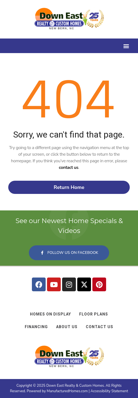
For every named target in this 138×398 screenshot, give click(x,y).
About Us (67, 327)
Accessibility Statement (109, 391)
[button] (126, 45)
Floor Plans (93, 314)
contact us (68, 167)
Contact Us (99, 327)
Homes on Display (50, 314)
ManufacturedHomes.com (67, 391)
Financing (36, 327)
